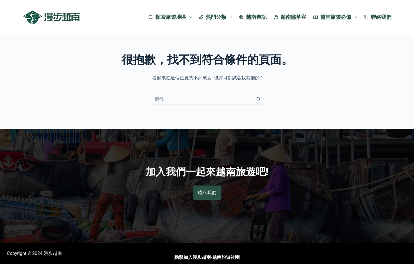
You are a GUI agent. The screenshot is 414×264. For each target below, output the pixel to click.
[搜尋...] (201, 98)
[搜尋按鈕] (258, 98)
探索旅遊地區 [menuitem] (171, 17)
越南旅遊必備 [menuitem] (336, 17)
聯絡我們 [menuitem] (377, 17)
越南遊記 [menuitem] (253, 17)
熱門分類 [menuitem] (216, 17)
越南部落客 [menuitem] (290, 17)
